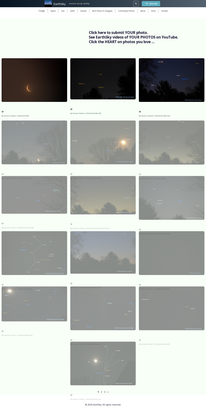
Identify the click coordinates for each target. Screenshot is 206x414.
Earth (72, 11)
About (142, 11)
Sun (63, 11)
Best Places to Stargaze (102, 11)
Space (53, 11)
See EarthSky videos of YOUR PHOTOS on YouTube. (133, 37)
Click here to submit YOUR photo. (118, 32)
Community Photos (126, 11)
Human (83, 11)
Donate (164, 11)
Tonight (41, 11)
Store (153, 11)
